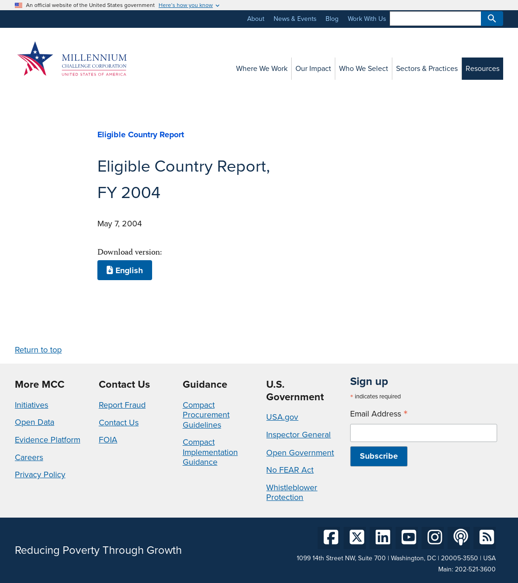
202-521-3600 (475, 569)
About (255, 19)
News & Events (295, 19)
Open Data (34, 422)
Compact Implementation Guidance (210, 452)
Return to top (38, 350)
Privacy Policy (40, 474)
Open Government (300, 453)
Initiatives (31, 405)
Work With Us (367, 19)
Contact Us (119, 422)
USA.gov (282, 417)
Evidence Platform (47, 440)
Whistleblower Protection (291, 492)
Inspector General (298, 435)
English (124, 270)
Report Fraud (122, 405)
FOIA (108, 440)
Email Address (379, 414)
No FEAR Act (289, 470)
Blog (332, 19)
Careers (29, 457)
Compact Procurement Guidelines (206, 415)
